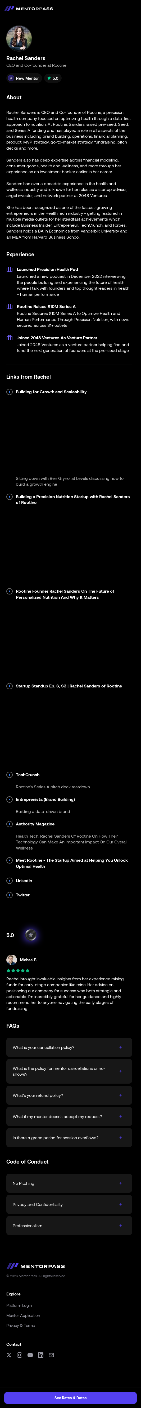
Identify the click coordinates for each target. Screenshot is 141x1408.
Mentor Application (23, 1315)
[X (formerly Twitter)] (9, 1355)
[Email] (51, 1355)
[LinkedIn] (40, 1355)
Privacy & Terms (20, 1325)
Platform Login (19, 1305)
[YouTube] (30, 1355)
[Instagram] (19, 1355)
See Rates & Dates (70, 1398)
